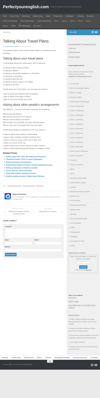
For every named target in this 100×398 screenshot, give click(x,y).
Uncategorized (75, 260)
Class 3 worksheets (76, 148)
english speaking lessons (14, 214)
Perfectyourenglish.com (26, 6)
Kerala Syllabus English (78, 211)
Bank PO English (75, 121)
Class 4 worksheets (76, 152)
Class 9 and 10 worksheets (79, 179)
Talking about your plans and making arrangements (27, 185)
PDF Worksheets (25, 26)
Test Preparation (75, 251)
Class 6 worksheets (76, 161)
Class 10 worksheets (77, 134)
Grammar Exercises (80, 386)
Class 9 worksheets (76, 184)
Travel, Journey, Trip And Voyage (19, 199)
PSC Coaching (75, 229)
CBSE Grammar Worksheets (79, 130)
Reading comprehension (78, 233)
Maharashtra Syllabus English (80, 220)
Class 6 (64, 21)
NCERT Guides (74, 330)
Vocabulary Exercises (62, 386)
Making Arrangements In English (19, 190)
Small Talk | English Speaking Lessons (22, 201)
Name (7, 268)
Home (5, 16)
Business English (74, 85)
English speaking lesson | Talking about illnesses (26, 204)
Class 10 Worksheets (10, 21)
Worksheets (26, 16)
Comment (8, 255)
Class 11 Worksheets (77, 139)
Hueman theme (27, 393)
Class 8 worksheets (76, 175)
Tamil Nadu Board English (78, 247)
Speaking (90, 16)
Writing (72, 274)
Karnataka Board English (78, 206)
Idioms (48, 16)
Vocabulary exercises (77, 269)
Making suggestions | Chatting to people (23, 196)
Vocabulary (69, 16)
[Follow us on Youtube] (96, 60)
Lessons (73, 215)
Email (36, 268)
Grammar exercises (76, 193)
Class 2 (5, 26)
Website (7, 275)
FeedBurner (87, 298)
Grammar (80, 16)
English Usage (38, 16)
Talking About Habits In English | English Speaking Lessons (31, 193)
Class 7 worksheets (76, 170)
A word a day (74, 112)
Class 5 (72, 21)
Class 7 (56, 21)
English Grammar (74, 80)
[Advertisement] (50, 43)
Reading (5, 386)
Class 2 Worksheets (76, 143)
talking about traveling (28, 214)
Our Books (37, 26)
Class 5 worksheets (76, 157)
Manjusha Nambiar (12, 75)
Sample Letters (75, 238)
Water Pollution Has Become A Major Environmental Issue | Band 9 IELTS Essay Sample (83, 350)
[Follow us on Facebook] (93, 60)
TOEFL (13, 26)
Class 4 (80, 21)
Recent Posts (14, 16)
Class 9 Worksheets (27, 21)
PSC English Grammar (77, 370)
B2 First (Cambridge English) (79, 116)
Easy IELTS (72, 326)
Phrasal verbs (58, 16)
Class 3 (88, 21)
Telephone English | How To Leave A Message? (25, 187)
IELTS (72, 202)
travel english (39, 214)
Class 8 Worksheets (44, 21)
